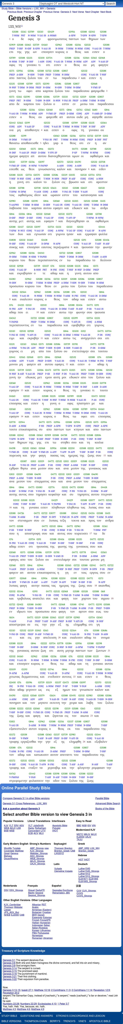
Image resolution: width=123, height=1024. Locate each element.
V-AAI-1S (98, 308)
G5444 (102, 226)
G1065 (28, 44)
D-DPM (45, 243)
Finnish (35, 920)
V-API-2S (78, 621)
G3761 (80, 109)
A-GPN (72, 35)
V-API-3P (71, 217)
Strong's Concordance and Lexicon (80, 1016)
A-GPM (79, 647)
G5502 (51, 760)
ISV (89, 825)
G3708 (102, 161)
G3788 (93, 148)
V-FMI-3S (57, 712)
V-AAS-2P (103, 61)
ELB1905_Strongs (88, 881)
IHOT (55, 831)
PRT (23, 35)
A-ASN (60, 165)
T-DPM (12, 191)
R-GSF (69, 621)
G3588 (15, 31)
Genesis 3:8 (9, 965)
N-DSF (30, 61)
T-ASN (95, 256)
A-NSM (98, 321)
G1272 (51, 148)
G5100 (41, 57)
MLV (41, 833)
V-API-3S (73, 738)
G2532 (87, 44)
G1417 (21, 226)
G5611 (53, 187)
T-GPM (12, 230)
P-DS (100, 334)
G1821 (12, 721)
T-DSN (56, 439)
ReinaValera (58, 893)
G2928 (20, 266)
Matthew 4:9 (37, 1009)
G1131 (58, 226)
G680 (94, 109)
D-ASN (103, 386)
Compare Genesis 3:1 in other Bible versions (26, 798)
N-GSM (47, 87)
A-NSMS (52, 35)
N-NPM (94, 152)
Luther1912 (84, 874)
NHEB (7, 915)
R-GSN (67, 347)
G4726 (21, 513)
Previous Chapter (33, 12)
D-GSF (12, 217)
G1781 (75, 344)
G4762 (12, 773)
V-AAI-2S (59, 360)
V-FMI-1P (96, 87)
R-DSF (98, 139)
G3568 (33, 695)
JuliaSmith (38, 825)
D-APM (65, 673)
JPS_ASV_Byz (11, 912)
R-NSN (56, 100)
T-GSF (20, 48)
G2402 (20, 604)
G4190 (78, 161)
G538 (79, 396)
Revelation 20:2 (11, 993)
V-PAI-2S (30, 308)
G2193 (99, 604)
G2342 (92, 31)
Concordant (34, 831)
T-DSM (56, 74)
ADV (85, 61)
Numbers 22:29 (28, 1004)
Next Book (105, 12)
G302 (105, 135)
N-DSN (64, 439)
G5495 (72, 695)
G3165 (94, 57)
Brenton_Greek (62, 851)
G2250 (12, 148)
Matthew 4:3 (9, 1009)
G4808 (12, 239)
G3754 (49, 57)
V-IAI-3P (71, 230)
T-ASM (66, 295)
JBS (68, 893)
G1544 (98, 734)
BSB (6, 831)
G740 (81, 604)
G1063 (56, 135)
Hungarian (45, 923)
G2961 (78, 526)
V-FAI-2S (81, 491)
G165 (83, 708)
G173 (101, 578)
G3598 (56, 773)
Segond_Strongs (36, 895)
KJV (6, 825)
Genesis (51, 8)
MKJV (87, 834)
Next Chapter (92, 12)
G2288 (12, 135)
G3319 (83, 96)
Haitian (35, 923)
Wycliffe (8, 848)
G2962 (59, 44)
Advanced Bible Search (107, 803)
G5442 (32, 773)
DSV (6, 890)
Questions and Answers (36, 1016)
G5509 (12, 669)
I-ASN (41, 61)
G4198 (12, 448)
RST (44, 905)
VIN (94, 825)
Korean (35, 930)
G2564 (23, 292)
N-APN (102, 230)
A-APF (53, 452)
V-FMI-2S (14, 452)
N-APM (21, 595)
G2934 (77, 422)
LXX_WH (94, 848)
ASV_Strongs (37, 856)
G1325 (75, 201)
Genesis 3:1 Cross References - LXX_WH (25, 803)
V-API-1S (76, 321)
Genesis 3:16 (10, 974)
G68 (103, 591)
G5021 (32, 760)
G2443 (12, 122)
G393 (34, 591)
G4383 (12, 279)
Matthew (19, 851)
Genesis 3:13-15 (11, 990)
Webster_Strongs (39, 853)
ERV (16, 825)
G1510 (40, 31)
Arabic (35, 907)
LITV (43, 831)
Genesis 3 (66, 12)
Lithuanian (45, 930)
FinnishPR (45, 920)
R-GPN (36, 48)
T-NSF (103, 74)
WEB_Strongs (37, 858)
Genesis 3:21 (10, 976)
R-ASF (21, 373)
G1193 (24, 669)
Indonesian (37, 925)
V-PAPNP (43, 165)
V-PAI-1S (13, 334)
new (47, 848)
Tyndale (17, 848)
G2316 (78, 44)
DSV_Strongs (16, 890)
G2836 (98, 435)
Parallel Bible (102, 798)
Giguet (31, 890)
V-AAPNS (14, 204)
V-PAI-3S (66, 100)
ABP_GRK (84, 848)
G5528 (85, 591)
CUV (79, 891)
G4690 (37, 474)
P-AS (94, 399)
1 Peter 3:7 (63, 1004)
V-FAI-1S (24, 465)
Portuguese (43, 933)
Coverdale (9, 851)
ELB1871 (83, 879)
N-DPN (93, 569)
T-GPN (84, 35)
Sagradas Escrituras (62, 890)
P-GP (74, 152)
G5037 (46, 266)
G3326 (22, 214)
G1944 (22, 422)
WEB (6, 828)
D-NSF (56, 373)
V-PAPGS (42, 256)
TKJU (80, 839)
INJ (11, 686)
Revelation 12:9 (101, 990)
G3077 (92, 500)
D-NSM (22, 491)
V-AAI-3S (46, 48)
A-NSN (37, 178)
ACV (36, 833)
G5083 (39, 487)
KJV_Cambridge (12, 905)
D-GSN (46, 204)
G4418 (104, 487)
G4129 (54, 500)
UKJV (88, 837)
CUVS (80, 893)
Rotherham (40, 828)
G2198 (99, 643)
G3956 (72, 31)
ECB (30, 833)
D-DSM (103, 295)
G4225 (21, 305)
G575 (11, 70)
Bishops (8, 856)
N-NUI (21, 230)
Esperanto (37, 917)
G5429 (51, 31)
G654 (11, 617)
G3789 (31, 31)
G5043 (74, 513)
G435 (102, 201)
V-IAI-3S (41, 35)
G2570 (60, 161)
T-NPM (84, 152)
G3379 (41, 695)
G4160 (45, 44)
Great (7, 853)
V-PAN (83, 686)
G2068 (102, 57)
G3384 (69, 643)
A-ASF (81, 764)
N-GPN (92, 35)
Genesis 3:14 (10, 968)
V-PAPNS (56, 504)
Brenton (68, 848)
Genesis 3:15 (10, 971)
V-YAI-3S (47, 139)
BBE (79, 825)
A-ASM (74, 465)
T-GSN (40, 74)
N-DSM (65, 74)
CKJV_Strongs (37, 864)
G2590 (46, 83)
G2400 (12, 682)
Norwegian (37, 935)
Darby (31, 828)
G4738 (64, 435)
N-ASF (72, 178)
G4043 (41, 252)
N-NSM (32, 35)
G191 (84, 239)
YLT (11, 825)
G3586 (31, 70)
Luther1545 (84, 868)
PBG (34, 933)
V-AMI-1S (77, 347)
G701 (98, 174)
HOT (81, 860)
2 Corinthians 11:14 (82, 990)
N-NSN (55, 178)
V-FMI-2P (51, 113)
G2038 (24, 734)
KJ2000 (80, 837)
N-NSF (12, 87)
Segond (39, 893)
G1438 (44, 239)
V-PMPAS (14, 777)
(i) (22, 26)
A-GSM (12, 360)
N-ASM (21, 517)
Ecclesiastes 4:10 (47, 1004)
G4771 (75, 148)
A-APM (25, 673)
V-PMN (24, 738)
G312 (83, 331)
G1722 (48, 70)
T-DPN (84, 569)
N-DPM (22, 191)
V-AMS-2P (97, 113)
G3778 (101, 344)
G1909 (12, 44)
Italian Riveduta (40, 928)
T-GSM (68, 87)
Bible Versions (23, 8)
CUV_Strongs (89, 891)
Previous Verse (51, 12)
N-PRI (54, 269)
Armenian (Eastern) (42, 910)
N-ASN (104, 634)
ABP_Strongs (37, 848)
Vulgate (58, 868)
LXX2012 (59, 853)
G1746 (51, 669)
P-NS (41, 426)
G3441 (12, 357)
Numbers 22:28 (11, 1004)
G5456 (106, 239)
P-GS (89, 308)
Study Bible (8, 8)
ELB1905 (93, 879)
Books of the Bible (105, 809)
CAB (72, 851)
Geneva (14, 853)
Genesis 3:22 (10, 979)
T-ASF (98, 243)
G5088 (63, 513)
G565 (45, 630)
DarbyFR (40, 890)
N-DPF (52, 517)
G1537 (61, 617)
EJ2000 (15, 915)
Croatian (46, 912)
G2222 (91, 448)
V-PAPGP (100, 647)
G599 (27, 122)
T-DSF (22, 61)
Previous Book (15, 12)
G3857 (65, 70)
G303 (33, 461)
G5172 (12, 734)
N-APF (71, 452)
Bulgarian (37, 912)
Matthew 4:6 (23, 1009)
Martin (31, 893)
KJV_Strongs (36, 851)
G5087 (23, 461)
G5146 (20, 591)
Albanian (36, 905)
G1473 (48, 370)
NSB (84, 825)
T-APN (42, 764)
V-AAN (37, 191)
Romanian (37, 938)
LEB (18, 828)
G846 (69, 109)
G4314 (92, 513)
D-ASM (32, 725)
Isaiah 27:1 (27, 990)
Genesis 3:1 (9, 960)
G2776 (51, 487)
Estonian (47, 917)
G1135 (29, 57)
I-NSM (75, 334)
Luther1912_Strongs (89, 876)
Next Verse (78, 12)
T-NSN (47, 178)
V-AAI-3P (49, 217)
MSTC (80, 834)
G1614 (53, 695)
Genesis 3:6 (9, 963)
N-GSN (31, 74)
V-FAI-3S (40, 491)
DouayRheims (11, 858)
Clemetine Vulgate (63, 871)
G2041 (93, 565)
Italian (47, 925)
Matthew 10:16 (42, 990)
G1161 (23, 31)
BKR (34, 915)
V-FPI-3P (52, 152)
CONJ (87, 48)
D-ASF (34, 582)
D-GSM (70, 113)
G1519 (64, 174)
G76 (52, 266)
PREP (12, 48)
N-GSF (28, 48)
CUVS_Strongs (84, 896)
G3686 (104, 630)
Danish (41, 915)
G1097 (41, 161)
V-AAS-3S (54, 699)
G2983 (12, 201)
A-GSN (20, 74)
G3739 (36, 44)
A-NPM (59, 230)
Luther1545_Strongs (89, 871)
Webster (18, 907)
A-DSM (84, 100)
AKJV (13, 828)
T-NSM (15, 35)
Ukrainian (48, 938)
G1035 (72, 174)
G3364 (86, 57)
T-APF (63, 452)
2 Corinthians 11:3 (61, 990)
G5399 (75, 318)
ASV (21, 825)
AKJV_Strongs (37, 861)
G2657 (84, 187)
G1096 (29, 682)
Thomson (59, 848)
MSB (11, 831)
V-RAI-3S (30, 686)
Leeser (7, 910)
